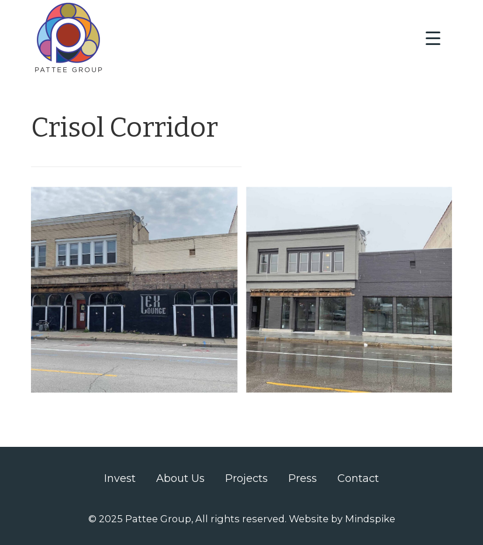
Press (302, 478)
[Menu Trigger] (433, 38)
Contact (358, 478)
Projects (246, 478)
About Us (180, 478)
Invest (120, 478)
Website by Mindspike (342, 519)
